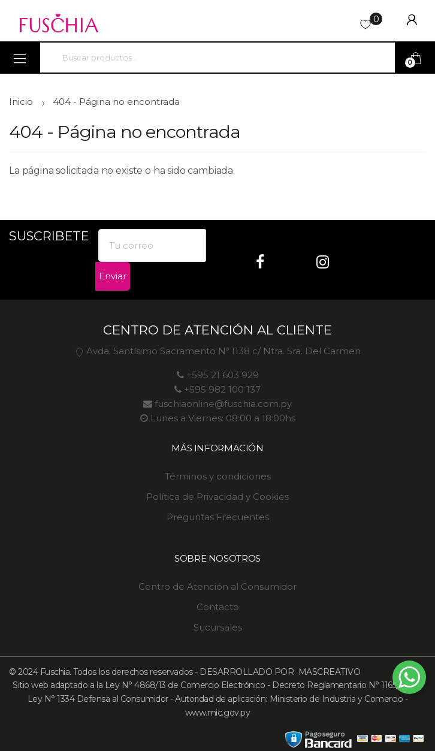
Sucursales (218, 627)
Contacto (218, 607)
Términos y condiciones (218, 476)
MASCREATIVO (328, 671)
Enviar (112, 276)
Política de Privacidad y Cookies (217, 496)
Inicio (21, 101)
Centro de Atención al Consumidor (217, 586)
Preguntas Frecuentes (218, 517)
